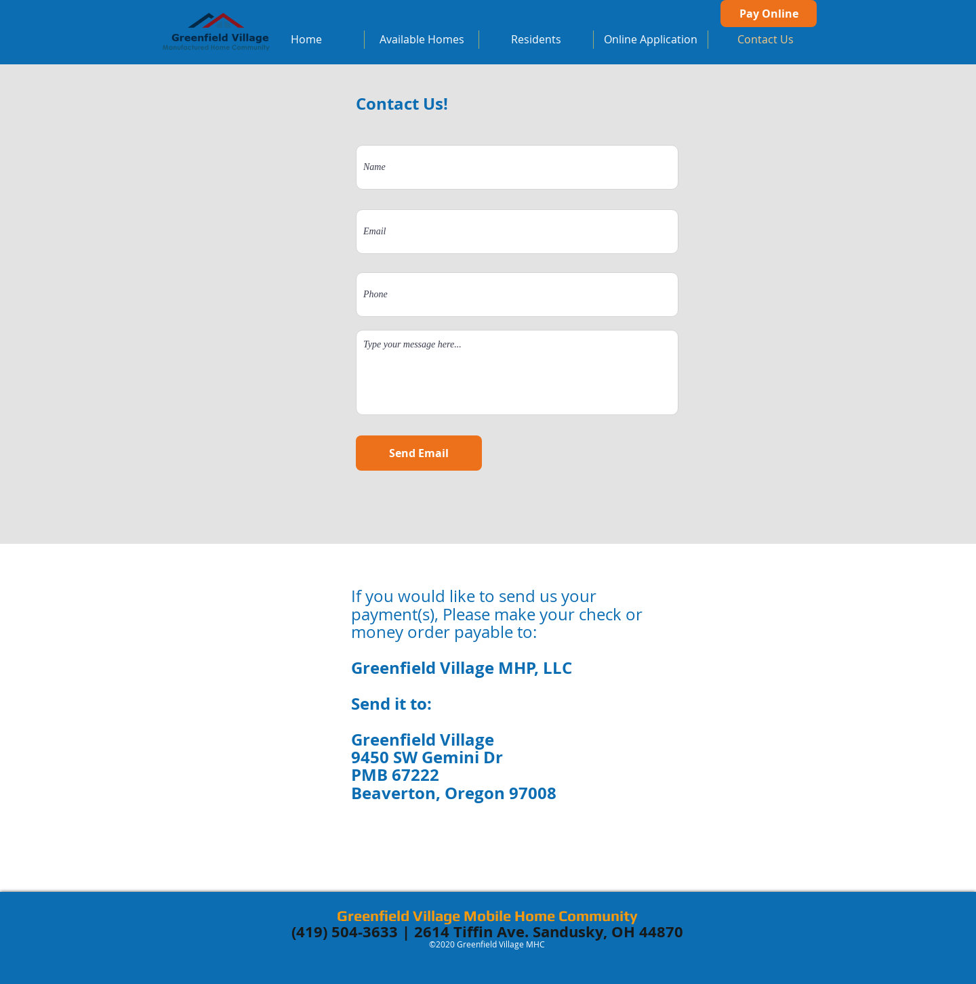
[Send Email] (419, 453)
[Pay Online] (768, 13)
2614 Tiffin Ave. (471, 931)
